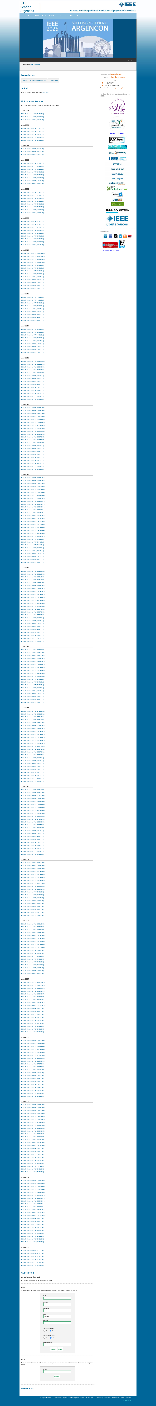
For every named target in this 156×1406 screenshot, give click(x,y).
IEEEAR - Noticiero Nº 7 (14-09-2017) (32, 335)
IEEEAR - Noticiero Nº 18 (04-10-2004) (33, 1192)
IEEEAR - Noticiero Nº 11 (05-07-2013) (33, 612)
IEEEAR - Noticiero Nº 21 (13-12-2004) (33, 1183)
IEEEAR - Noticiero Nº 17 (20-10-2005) (33, 1125)
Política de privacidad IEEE (110, 250)
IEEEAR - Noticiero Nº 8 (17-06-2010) (32, 833)
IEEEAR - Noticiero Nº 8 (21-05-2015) (32, 448)
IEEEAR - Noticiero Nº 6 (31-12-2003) (32, 1250)
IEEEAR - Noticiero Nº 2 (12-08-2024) (32, 137)
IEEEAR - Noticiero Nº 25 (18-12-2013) (33, 571)
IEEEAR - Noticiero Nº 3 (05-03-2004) (32, 1236)
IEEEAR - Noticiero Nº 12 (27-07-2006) (33, 1064)
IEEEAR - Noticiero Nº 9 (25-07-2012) (32, 679)
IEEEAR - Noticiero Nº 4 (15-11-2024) (32, 131)
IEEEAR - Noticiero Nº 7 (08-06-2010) (32, 836)
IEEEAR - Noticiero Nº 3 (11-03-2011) (32, 775)
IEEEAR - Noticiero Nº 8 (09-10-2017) (32, 332)
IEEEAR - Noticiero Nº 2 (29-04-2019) (32, 285)
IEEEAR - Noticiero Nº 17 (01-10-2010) (33, 807)
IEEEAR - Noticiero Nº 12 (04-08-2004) (33, 1210)
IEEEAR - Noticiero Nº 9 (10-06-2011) (32, 758)
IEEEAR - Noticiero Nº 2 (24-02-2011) (32, 778)
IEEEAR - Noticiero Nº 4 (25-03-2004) (32, 1233)
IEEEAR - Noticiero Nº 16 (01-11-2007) (33, 988)
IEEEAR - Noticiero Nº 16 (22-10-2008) (33, 930)
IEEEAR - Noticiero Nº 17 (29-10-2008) (33, 927)
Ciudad (45, 1320)
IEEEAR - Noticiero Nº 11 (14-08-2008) (33, 944)
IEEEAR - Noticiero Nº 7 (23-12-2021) (32, 195)
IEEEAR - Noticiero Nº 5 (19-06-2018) (32, 309)
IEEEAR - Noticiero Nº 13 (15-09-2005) (33, 1137)
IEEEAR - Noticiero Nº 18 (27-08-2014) (33, 513)
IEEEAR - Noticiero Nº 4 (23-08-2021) (32, 204)
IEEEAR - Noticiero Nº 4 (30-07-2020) (32, 236)
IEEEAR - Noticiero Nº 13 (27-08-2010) (33, 819)
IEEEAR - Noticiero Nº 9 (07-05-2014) (32, 539)
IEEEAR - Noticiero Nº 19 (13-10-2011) (33, 728)
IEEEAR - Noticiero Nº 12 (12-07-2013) (33, 609)
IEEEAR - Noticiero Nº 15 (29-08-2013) (33, 600)
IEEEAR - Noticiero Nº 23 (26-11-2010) (33, 790)
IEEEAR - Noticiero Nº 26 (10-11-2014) (33, 489)
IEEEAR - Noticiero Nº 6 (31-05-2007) (32, 1017)
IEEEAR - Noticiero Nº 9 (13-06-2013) (32, 618)
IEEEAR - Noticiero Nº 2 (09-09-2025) (32, 117)
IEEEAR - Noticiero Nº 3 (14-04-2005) (32, 1166)
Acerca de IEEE (33, 16)
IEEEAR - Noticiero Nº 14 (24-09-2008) (33, 935)
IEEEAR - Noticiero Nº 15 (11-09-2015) (33, 428)
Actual (25, 81)
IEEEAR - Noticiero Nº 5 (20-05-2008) (32, 962)
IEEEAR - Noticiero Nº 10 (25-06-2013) (33, 615)
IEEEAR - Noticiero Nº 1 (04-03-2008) (32, 973)
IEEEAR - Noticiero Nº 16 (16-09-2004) (33, 1198)
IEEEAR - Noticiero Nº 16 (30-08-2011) (33, 737)
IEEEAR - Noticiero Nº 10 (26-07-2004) (33, 1215)
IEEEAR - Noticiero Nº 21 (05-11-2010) (33, 795)
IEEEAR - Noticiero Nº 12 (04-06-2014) (33, 530)
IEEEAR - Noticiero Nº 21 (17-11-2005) (33, 1113)
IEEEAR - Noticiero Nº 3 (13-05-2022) (32, 178)
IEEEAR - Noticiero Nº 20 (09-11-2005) (33, 1116)
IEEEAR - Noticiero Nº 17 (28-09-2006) (33, 1049)
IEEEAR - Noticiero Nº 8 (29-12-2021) (32, 192)
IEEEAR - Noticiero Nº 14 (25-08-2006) (33, 1058)
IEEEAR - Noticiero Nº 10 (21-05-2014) (33, 536)
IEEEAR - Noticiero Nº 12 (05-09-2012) (33, 670)
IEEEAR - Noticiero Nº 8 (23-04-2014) (32, 542)
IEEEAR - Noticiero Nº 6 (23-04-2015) (32, 454)
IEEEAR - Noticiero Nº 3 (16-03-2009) (32, 909)
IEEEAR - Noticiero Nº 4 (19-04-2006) (32, 1087)
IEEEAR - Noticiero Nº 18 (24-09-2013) (33, 591)
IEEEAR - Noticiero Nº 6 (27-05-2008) (32, 959)
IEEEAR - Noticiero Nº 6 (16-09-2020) (32, 230)
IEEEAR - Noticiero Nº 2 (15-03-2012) (32, 699)
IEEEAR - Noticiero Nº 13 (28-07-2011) (33, 746)
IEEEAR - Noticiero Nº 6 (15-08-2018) (32, 306)
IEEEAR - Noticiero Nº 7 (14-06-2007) (32, 1014)
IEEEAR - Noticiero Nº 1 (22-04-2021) (32, 212)
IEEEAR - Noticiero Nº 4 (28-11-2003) (32, 1256)
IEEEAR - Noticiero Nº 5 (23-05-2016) (32, 387)
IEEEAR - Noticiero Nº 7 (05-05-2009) (32, 898)
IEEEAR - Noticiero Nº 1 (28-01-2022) (32, 183)
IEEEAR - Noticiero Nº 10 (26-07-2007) (33, 1005)
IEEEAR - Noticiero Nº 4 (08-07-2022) (32, 175)
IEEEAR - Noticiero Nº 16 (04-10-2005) (33, 1128)
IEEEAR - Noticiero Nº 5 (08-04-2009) (32, 903)
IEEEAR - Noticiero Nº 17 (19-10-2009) (33, 868)
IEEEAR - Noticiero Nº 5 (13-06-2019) (32, 277)
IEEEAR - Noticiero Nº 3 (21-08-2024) (32, 134)
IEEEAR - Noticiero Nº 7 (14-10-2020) (32, 227)
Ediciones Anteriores (38, 81)
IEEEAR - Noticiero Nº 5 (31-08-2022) (32, 172)
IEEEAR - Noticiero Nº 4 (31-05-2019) (32, 279)
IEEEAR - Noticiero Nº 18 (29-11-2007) (33, 982)
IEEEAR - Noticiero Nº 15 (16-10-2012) (33, 661)
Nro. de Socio (47, 1342)
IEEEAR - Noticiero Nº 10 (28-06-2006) (33, 1070)
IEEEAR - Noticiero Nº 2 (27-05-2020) (32, 242)
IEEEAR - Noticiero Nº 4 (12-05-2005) (32, 1163)
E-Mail (45, 1296)
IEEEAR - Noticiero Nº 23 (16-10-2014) (33, 498)
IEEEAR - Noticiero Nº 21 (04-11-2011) (33, 723)
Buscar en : (31, 64)
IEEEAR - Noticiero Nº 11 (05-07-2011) (33, 752)
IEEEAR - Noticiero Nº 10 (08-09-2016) (33, 373)
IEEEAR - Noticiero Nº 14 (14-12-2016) (33, 361)
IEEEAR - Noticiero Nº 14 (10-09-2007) (33, 994)
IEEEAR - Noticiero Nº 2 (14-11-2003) (32, 1262)
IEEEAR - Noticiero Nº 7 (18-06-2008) (32, 956)
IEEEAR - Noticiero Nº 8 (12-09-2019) (32, 268)
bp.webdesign (127, 1400)
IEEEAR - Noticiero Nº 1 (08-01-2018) (32, 320)
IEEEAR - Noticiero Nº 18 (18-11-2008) (33, 924)
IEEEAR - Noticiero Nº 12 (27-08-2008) (33, 941)
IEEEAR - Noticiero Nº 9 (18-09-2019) (32, 265)
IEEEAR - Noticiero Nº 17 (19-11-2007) (33, 985)
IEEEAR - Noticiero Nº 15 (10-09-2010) (33, 813)
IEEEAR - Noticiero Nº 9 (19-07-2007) (32, 1008)
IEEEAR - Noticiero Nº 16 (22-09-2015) (33, 425)
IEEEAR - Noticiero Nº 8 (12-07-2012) (32, 682)
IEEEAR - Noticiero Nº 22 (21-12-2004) (33, 1180)
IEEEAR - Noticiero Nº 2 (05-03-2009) (32, 912)
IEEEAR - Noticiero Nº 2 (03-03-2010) (32, 851)
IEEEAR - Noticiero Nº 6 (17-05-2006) (32, 1081)
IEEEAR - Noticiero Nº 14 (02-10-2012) (33, 664)
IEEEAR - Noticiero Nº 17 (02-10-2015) (33, 422)
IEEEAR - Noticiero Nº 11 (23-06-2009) (33, 886)
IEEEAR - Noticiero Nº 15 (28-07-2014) (33, 521)
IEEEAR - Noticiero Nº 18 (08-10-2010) (33, 804)
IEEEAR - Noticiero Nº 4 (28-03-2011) (32, 772)
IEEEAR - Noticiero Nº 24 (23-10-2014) (33, 495)
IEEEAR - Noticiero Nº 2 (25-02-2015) (32, 466)
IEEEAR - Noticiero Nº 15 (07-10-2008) (33, 932)
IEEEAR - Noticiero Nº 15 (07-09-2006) (33, 1055)
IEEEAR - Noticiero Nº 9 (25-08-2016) (32, 375)
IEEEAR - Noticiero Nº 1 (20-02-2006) (32, 1096)
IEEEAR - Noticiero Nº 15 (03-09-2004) (33, 1201)
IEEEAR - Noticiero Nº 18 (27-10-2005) (33, 1122)
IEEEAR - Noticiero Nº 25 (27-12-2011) (33, 711)
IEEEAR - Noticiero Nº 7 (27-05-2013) (32, 623)
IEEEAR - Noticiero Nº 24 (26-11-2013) (33, 574)
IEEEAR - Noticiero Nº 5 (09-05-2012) (32, 690)
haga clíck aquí (118, 88)
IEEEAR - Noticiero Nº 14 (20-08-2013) (33, 603)
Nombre (46, 1302)
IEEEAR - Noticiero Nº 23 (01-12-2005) (33, 1107)
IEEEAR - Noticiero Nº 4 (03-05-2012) (32, 693)
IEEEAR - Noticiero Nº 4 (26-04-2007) (32, 1023)
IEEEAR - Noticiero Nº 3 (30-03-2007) (32, 1026)
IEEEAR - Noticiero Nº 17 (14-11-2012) (33, 655)
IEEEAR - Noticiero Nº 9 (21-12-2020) (32, 221)
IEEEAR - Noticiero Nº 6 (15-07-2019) (32, 274)
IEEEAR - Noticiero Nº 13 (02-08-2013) (33, 606)
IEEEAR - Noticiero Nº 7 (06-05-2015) (32, 451)
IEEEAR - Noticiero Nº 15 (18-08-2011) (33, 740)
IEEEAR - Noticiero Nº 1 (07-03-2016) (32, 399)
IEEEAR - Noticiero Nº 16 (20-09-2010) (33, 810)
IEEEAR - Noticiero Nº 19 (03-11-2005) (33, 1119)
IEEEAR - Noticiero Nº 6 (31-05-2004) (32, 1227)
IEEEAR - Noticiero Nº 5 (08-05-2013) (32, 629)
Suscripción (53, 81)
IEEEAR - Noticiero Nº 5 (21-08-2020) (32, 233)
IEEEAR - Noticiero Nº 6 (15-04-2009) (32, 900)
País (44, 1314)
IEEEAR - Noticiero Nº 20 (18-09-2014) (33, 507)
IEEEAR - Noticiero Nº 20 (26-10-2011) (33, 725)
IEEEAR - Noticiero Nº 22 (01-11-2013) (33, 580)
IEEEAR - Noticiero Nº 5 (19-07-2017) (32, 341)
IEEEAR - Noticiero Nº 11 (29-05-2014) (33, 533)
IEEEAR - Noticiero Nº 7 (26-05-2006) (32, 1078)
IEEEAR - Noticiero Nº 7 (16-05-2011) (32, 763)
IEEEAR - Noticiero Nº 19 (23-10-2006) (33, 1043)
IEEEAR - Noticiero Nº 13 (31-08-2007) (33, 997)
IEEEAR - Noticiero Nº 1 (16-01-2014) (32, 562)
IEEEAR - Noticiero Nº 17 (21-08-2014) (33, 515)
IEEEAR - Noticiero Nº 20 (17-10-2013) (33, 585)
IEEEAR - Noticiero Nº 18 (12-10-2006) (33, 1046)
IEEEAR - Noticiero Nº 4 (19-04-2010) (32, 845)
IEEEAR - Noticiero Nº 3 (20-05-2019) (32, 282)
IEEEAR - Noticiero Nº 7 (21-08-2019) (32, 271)
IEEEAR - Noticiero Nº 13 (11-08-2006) (33, 1061)
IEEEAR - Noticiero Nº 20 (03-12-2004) (33, 1186)
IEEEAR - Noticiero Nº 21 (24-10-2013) (33, 583)
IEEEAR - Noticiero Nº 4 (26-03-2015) (32, 460)
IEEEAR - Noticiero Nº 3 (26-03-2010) (32, 848)
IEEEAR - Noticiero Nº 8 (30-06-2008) (32, 953)
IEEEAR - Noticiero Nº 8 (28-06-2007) (32, 1011)
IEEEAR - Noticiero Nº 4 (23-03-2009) (32, 906)
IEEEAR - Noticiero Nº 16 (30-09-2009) (33, 871)
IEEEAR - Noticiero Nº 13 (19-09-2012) (33, 667)
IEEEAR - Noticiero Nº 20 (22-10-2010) (33, 798)
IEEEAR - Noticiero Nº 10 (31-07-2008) (33, 947)
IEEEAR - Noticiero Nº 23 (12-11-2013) (33, 577)
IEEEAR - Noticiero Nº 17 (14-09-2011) (33, 734)
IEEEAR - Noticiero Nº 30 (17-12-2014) (33, 477)
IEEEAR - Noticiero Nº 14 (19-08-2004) (33, 1204)
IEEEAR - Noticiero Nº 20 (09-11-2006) (33, 1040)
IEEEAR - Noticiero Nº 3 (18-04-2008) (32, 968)
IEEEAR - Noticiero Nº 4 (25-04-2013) (32, 632)
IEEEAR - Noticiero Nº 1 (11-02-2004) (32, 1242)
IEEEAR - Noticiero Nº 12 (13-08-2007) (33, 1000)
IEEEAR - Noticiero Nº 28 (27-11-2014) (33, 483)
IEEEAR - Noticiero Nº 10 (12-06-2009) (33, 889)
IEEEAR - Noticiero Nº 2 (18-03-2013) (32, 638)
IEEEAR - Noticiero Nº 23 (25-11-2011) (33, 717)
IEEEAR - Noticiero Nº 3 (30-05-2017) (32, 346)
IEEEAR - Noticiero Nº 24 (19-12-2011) (33, 714)
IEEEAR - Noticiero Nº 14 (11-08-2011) (33, 743)
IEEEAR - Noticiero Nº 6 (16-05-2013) (32, 626)
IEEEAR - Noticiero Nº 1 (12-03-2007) (32, 1032)
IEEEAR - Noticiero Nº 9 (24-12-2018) (32, 297)
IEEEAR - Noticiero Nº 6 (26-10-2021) (32, 198)
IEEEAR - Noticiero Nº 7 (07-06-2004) (32, 1224)
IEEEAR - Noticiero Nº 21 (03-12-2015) (33, 410)
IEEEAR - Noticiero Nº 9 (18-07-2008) (32, 950)
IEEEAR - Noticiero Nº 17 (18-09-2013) (33, 594)
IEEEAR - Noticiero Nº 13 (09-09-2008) (33, 938)
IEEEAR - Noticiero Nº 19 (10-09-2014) (33, 510)
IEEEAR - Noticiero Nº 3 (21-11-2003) (32, 1259)
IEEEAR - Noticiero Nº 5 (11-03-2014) (32, 551)
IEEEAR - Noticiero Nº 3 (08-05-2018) (32, 314)
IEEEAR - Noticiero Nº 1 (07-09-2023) (32, 154)
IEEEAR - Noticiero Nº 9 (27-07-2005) (32, 1148)
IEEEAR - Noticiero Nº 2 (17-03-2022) (32, 180)
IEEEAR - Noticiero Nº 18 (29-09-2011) (33, 731)
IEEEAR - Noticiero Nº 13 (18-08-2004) (33, 1207)
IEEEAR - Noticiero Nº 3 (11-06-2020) (32, 239)
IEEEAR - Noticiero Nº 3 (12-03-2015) (32, 463)
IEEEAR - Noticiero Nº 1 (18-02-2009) (32, 915)
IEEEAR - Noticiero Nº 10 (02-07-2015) (33, 443)
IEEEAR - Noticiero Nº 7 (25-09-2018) (32, 303)
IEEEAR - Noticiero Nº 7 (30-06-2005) (32, 1154)
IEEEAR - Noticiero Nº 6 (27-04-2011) (32, 766)
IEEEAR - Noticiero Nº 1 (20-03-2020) (32, 245)
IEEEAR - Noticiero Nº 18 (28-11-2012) (33, 653)
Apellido (46, 1308)
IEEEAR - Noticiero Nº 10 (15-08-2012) (33, 676)
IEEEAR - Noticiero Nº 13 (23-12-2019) (33, 253)
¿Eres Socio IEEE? (49, 1335)
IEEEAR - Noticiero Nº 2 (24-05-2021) (32, 210)
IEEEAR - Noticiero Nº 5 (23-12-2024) (32, 128)
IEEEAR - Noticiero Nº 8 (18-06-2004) (32, 1221)
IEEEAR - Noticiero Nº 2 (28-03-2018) (32, 317)
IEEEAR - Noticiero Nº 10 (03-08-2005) (33, 1145)
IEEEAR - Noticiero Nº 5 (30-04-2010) (32, 842)
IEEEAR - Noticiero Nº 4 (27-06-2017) (32, 343)
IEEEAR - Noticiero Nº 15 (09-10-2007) (33, 991)
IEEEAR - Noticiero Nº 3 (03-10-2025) (32, 114)
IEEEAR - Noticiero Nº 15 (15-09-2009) (33, 874)
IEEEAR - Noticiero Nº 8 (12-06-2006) (32, 1075)
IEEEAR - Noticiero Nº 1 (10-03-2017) (32, 352)
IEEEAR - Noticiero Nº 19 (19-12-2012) (33, 650)
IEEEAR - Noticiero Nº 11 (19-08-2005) (33, 1142)
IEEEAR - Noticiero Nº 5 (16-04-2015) (32, 457)
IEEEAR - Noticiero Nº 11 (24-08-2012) (33, 673)
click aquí (45, 92)
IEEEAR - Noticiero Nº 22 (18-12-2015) (33, 407)
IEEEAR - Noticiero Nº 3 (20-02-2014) (32, 556)
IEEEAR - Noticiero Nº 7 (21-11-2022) (32, 166)
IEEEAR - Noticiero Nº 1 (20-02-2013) (32, 641)
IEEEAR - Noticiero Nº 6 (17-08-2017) (32, 338)
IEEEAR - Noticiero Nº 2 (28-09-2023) (32, 151)
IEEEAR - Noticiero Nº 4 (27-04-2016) (32, 390)
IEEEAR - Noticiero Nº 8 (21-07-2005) (32, 1151)
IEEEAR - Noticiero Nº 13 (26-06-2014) (33, 527)
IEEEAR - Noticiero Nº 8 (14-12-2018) (32, 300)
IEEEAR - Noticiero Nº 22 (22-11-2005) (33, 1110)
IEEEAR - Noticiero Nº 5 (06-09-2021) (32, 201)
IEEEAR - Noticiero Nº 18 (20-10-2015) (33, 419)
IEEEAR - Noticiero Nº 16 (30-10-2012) (33, 658)
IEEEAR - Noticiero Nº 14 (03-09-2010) (33, 816)
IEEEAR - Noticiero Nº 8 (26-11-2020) (32, 224)
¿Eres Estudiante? (49, 1328)
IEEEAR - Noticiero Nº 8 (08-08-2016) (32, 378)
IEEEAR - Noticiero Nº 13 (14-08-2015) (33, 434)
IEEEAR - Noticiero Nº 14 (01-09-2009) (33, 877)
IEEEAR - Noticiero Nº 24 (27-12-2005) (33, 1104)
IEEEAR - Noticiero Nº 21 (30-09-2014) (33, 504)
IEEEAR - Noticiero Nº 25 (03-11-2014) (33, 492)
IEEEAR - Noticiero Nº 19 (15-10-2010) (33, 801)
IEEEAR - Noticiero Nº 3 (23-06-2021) (32, 207)
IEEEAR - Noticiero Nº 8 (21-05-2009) (32, 895)
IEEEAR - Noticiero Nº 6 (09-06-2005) (32, 1157)
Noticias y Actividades (49, 16)
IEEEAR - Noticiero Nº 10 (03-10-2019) (33, 262)
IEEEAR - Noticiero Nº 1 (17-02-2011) (32, 781)
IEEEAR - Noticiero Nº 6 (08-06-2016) (32, 384)
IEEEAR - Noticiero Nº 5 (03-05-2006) (32, 1084)
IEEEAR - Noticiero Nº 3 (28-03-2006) (32, 1090)
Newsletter (63, 16)
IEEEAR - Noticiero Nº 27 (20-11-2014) (33, 486)
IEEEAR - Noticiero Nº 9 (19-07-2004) (32, 1218)
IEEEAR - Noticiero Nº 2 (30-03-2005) (32, 1169)
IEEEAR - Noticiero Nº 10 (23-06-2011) (33, 755)
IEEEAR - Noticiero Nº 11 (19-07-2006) (33, 1067)
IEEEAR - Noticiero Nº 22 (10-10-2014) (33, 501)
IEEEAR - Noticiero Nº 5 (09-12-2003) (32, 1253)
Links (72, 16)
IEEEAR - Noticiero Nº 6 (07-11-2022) (32, 169)
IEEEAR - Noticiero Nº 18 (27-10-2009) (33, 865)
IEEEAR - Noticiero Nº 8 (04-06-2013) (32, 621)
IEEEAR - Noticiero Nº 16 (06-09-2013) (33, 597)
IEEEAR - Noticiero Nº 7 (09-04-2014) (32, 545)
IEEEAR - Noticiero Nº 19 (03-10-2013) (33, 588)
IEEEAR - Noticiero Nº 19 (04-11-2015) (33, 416)
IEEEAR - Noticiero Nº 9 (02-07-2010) (32, 830)
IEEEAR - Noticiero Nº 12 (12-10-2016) (33, 367)
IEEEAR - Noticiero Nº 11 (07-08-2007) (33, 1002)
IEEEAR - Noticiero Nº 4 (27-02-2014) (32, 553)
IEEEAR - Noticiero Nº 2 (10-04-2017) (32, 349)
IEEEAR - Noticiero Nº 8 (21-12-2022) (32, 163)
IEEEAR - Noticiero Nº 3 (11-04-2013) (32, 635)
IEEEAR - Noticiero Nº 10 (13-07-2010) (33, 828)
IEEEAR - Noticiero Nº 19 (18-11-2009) (33, 862)
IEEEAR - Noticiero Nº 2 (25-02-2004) (32, 1239)
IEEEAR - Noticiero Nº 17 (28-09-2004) (33, 1195)
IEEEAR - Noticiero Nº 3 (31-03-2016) (32, 393)
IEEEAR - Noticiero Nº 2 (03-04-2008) (32, 970)
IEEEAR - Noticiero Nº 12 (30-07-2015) (33, 437)
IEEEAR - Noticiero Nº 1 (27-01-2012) (32, 702)
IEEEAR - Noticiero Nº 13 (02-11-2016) (33, 364)
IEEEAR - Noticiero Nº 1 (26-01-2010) (32, 854)
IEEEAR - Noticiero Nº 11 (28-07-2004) (33, 1212)
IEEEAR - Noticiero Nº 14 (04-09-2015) (33, 431)
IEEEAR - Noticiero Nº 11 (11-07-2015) (33, 440)
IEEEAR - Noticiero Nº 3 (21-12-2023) (32, 148)
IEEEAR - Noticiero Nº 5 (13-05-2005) (32, 1160)
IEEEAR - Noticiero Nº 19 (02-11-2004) (33, 1189)
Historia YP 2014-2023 (117, 133)
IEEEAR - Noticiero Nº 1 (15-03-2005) (32, 1172)
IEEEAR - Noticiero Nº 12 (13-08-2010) (33, 822)
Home (23, 16)
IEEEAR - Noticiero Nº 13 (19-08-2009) (33, 880)
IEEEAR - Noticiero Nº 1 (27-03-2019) (32, 288)
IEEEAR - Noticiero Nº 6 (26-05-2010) (32, 839)
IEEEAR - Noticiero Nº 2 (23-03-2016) (32, 396)
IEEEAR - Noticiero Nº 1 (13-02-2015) (32, 469)
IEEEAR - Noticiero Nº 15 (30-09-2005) (33, 1131)
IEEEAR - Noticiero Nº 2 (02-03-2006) (32, 1093)
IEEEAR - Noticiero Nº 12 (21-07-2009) (33, 883)
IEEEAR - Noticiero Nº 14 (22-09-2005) (33, 1134)
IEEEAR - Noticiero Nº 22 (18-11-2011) (33, 720)
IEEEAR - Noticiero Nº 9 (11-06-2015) (32, 445)
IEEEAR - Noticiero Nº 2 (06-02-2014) (32, 559)
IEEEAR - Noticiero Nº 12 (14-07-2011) (33, 749)
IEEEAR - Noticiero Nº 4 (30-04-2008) (32, 965)
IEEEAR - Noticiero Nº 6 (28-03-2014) (32, 548)
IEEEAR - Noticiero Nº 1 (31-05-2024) (32, 140)
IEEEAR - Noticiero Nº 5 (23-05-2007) (32, 1020)
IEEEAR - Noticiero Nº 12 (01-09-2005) (33, 1140)
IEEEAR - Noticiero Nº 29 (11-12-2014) (33, 480)
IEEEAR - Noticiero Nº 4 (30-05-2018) (32, 311)
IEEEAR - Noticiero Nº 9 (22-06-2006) (32, 1072)
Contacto (80, 16)
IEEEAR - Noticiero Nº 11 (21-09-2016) (33, 370)
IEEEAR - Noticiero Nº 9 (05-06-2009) (32, 892)
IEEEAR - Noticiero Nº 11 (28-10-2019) (33, 259)
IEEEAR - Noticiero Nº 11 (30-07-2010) (33, 825)
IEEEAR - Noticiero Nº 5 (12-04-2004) (32, 1230)
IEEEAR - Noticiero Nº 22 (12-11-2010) (33, 792)
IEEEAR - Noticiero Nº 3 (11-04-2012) (32, 696)
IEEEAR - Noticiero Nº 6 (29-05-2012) (32, 688)
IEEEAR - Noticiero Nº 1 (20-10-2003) (32, 1265)
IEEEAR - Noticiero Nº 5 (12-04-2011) (32, 769)
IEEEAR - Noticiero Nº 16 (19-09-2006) (33, 1052)
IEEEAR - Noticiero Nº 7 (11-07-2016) (32, 381)
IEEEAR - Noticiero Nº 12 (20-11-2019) (33, 256)
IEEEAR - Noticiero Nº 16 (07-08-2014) (33, 518)
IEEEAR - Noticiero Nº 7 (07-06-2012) (32, 685)
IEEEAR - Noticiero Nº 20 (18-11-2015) (33, 413)
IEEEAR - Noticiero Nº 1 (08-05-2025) (32, 120)
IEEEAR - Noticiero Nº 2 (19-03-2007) (32, 1029)
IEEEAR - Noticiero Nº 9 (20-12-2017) (32, 329)
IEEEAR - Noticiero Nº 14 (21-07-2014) (33, 524)
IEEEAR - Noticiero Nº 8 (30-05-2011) (32, 760)
